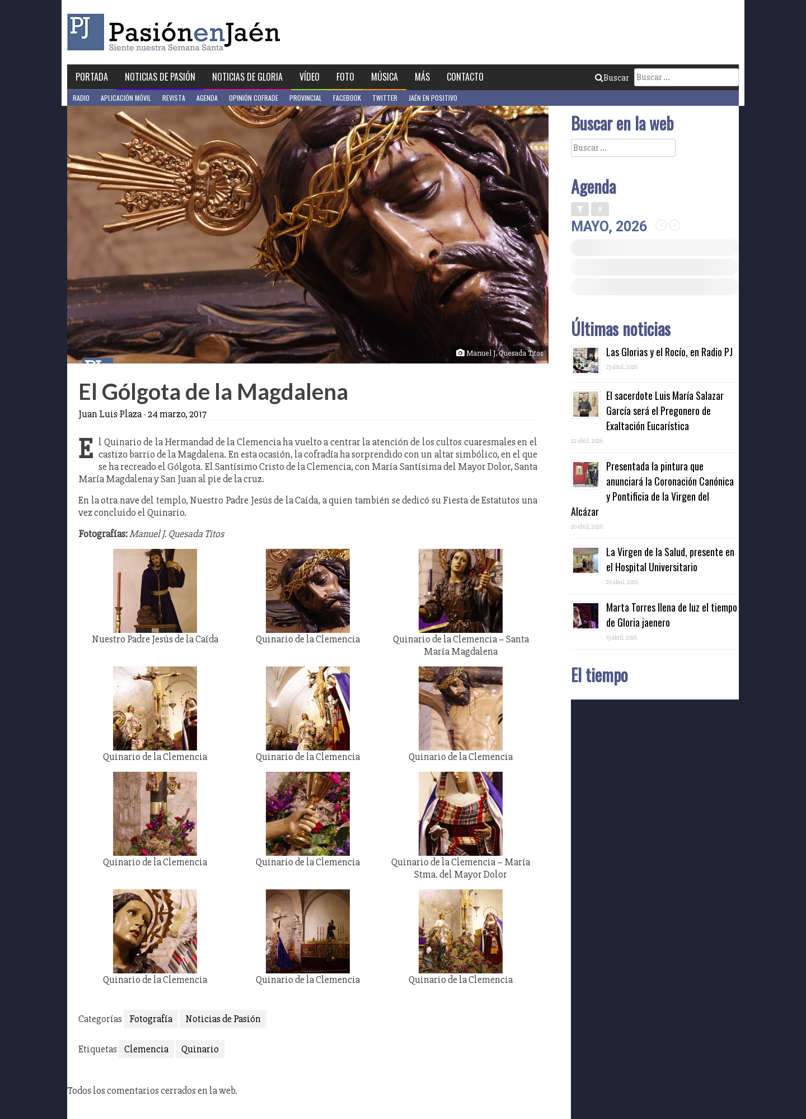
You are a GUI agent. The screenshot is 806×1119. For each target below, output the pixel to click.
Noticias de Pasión (160, 76)
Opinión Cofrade (253, 97)
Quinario (200, 1049)
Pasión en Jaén (177, 32)
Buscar (612, 77)
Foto (345, 76)
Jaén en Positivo (433, 97)
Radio (81, 97)
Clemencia (146, 1049)
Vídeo (309, 76)
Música (384, 76)
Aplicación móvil (126, 97)
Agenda (207, 97)
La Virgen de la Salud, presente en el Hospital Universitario (670, 559)
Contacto (465, 76)
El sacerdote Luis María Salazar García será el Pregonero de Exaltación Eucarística (665, 410)
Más (422, 76)
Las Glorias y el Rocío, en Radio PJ (669, 351)
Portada (92, 76)
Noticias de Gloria (247, 76)
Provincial (305, 97)
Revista (173, 97)
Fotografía (150, 1019)
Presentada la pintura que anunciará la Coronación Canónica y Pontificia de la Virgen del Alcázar (652, 489)
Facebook (347, 97)
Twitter (384, 97)
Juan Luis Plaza (110, 414)
